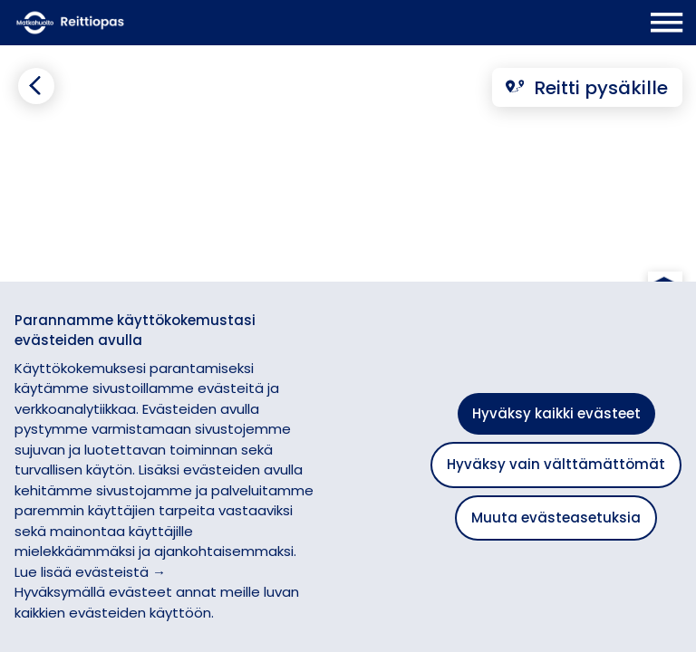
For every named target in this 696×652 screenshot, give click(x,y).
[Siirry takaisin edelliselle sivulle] (36, 86)
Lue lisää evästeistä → (90, 571)
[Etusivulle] (132, 22)
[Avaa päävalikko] (666, 22)
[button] (664, 229)
